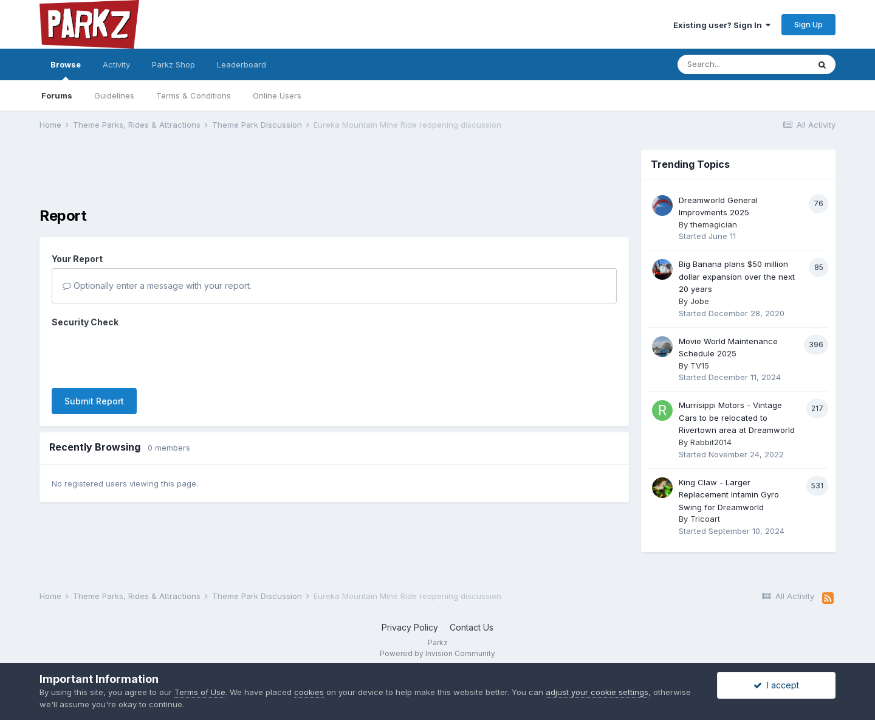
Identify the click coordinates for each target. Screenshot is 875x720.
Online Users (277, 95)
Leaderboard (241, 64)
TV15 (699, 365)
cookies (309, 692)
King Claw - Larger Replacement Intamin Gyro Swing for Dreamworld (729, 494)
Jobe (699, 301)
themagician (713, 224)
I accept (776, 685)
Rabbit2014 (711, 442)
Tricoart (705, 519)
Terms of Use (199, 692)
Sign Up (808, 24)
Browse (65, 70)
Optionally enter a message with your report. (157, 285)
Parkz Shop (173, 64)
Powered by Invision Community (437, 653)
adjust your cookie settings (597, 692)
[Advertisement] (334, 177)
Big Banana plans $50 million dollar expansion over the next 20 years (737, 276)
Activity (116, 64)
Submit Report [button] (94, 401)
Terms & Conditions (193, 95)
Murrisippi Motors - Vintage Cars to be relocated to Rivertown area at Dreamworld (737, 417)
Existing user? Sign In (721, 25)
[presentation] (144, 355)
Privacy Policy (410, 627)
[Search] (743, 64)
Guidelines (114, 95)
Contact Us (471, 627)
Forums (56, 95)
